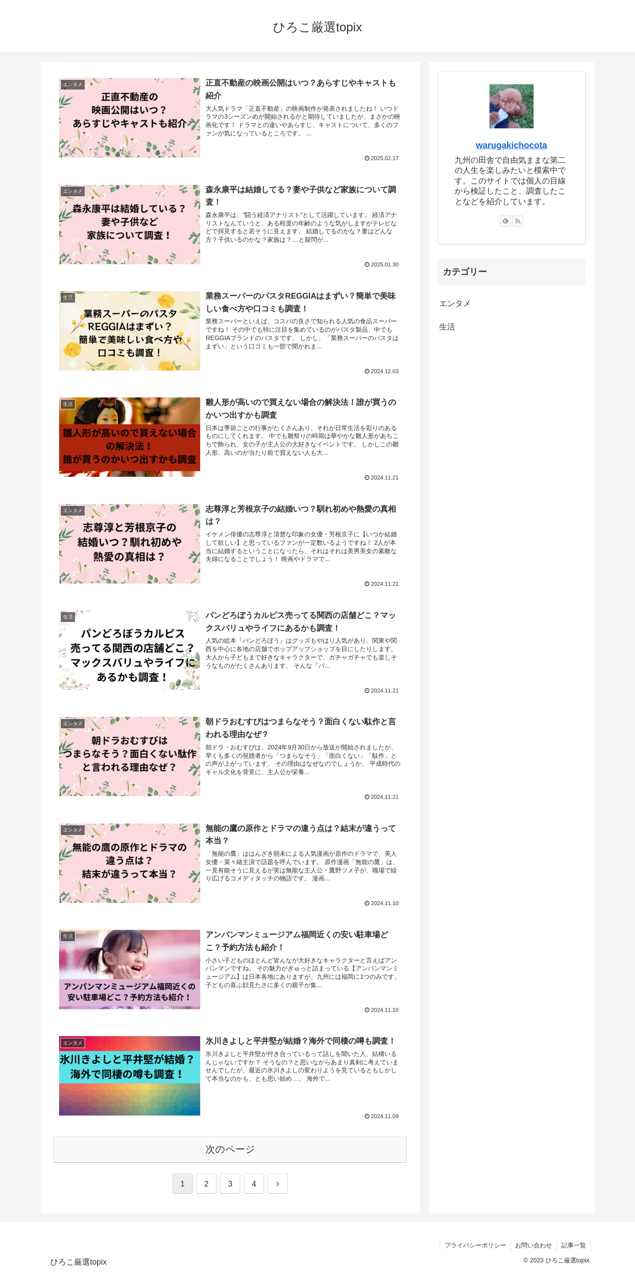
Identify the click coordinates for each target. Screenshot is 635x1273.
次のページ (230, 1149)
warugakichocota (511, 145)
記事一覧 (573, 1245)
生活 (447, 326)
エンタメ (455, 303)
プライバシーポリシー (475, 1245)
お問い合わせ (533, 1245)
